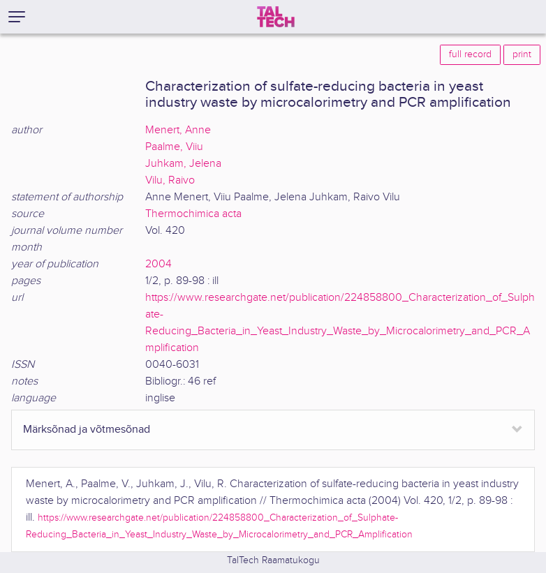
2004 (158, 264)
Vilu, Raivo (170, 180)
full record (470, 54)
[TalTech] (275, 17)
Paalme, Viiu (174, 147)
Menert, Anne (178, 130)
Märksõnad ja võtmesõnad (86, 429)
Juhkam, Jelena (183, 163)
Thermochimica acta (193, 214)
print (521, 54)
